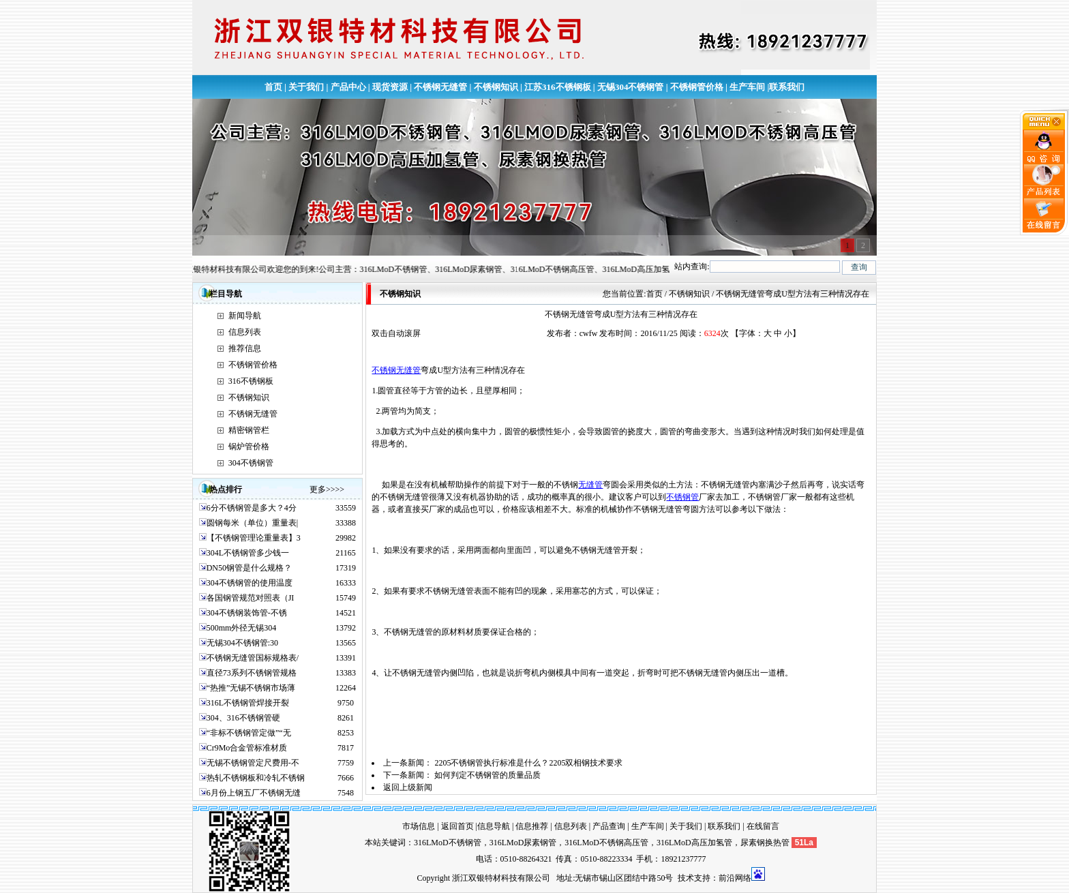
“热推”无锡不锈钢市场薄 (251, 688)
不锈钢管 (682, 497)
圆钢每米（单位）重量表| (252, 523)
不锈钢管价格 (696, 87)
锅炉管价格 (248, 446)
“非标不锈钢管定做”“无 (249, 733)
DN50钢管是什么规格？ (249, 568)
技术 (686, 878)
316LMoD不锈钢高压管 (606, 842)
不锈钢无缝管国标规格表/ (253, 658)
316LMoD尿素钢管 (523, 842)
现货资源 (390, 87)
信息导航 (493, 826)
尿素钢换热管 (764, 842)
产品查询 (608, 826)
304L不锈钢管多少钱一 (248, 553)
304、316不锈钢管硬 (243, 718)
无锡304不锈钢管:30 (242, 643)
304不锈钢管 (250, 463)
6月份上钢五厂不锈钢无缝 (254, 793)
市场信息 (418, 826)
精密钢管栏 (248, 430)
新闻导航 (244, 315)
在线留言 (763, 826)
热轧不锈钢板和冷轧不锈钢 (256, 778)
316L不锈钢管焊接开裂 (248, 703)
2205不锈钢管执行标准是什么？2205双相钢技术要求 (528, 763)
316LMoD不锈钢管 (447, 842)
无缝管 (590, 484)
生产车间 (747, 87)
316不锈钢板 (250, 381)
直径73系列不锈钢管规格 (252, 673)
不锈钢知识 (496, 87)
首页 (273, 87)
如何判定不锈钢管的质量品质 (487, 775)
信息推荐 (531, 826)
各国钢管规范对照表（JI (251, 598)
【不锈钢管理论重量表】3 (254, 538)
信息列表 (244, 332)
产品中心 (348, 87)
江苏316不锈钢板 (557, 87)
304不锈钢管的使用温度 (249, 583)
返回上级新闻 (407, 787)
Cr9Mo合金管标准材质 (247, 748)
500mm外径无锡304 (242, 628)
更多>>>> (327, 489)
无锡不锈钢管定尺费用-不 (253, 763)
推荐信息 (244, 348)
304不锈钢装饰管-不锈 (247, 613)
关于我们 (306, 87)
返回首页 (457, 826)
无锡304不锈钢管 (630, 87)
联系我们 (786, 87)
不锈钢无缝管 (440, 87)
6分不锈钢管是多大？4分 (252, 508)
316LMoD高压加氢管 (694, 842)
